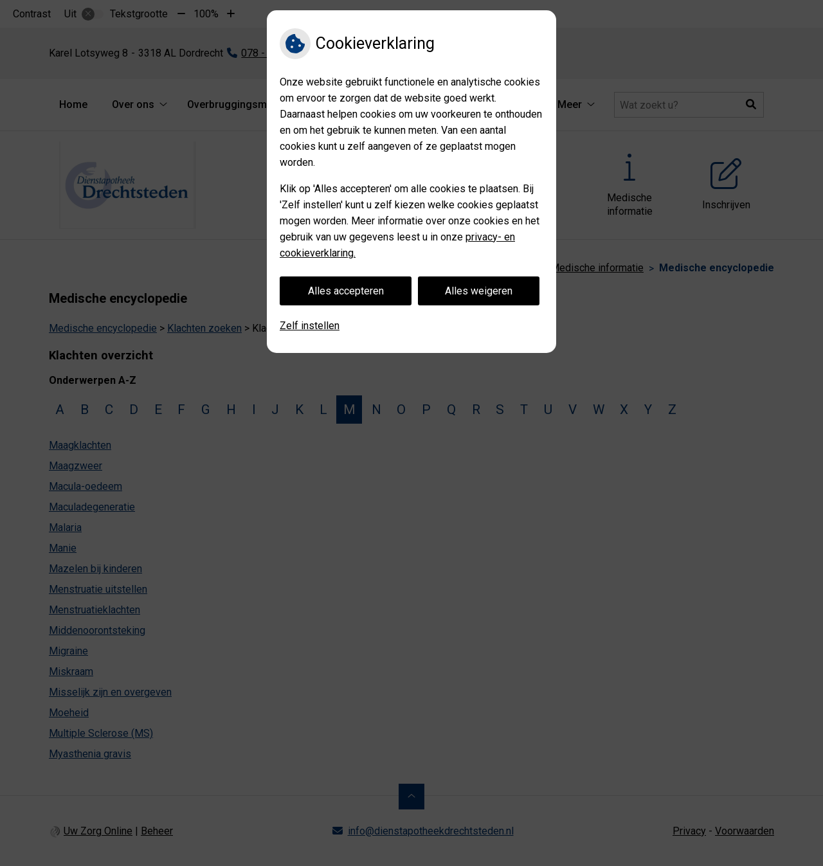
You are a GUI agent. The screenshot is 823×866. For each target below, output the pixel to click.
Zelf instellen (309, 326)
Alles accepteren (346, 291)
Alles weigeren (478, 291)
